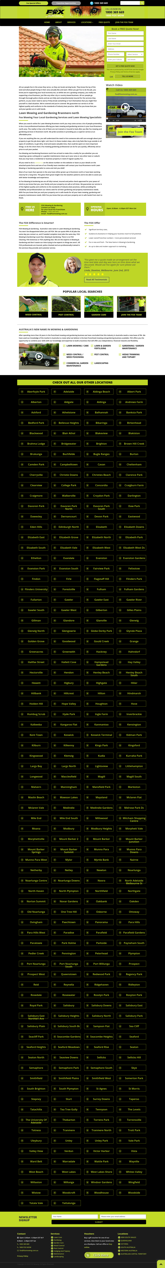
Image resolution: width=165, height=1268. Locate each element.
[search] (142, 3)
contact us (39, 163)
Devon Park (101, 516)
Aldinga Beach (101, 391)
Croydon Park (101, 495)
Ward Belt (36, 1161)
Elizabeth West (101, 547)
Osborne (101, 911)
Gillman (36, 620)
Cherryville (36, 474)
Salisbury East (134, 1005)
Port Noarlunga (36, 963)
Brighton (101, 443)
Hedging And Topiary (62, 1251)
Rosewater (68, 995)
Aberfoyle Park (36, 391)
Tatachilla (36, 1109)
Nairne (134, 859)
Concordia (101, 485)
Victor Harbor (101, 1151)
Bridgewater (68, 443)
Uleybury (36, 1140)
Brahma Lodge (36, 443)
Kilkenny (69, 745)
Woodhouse (101, 1192)
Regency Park (134, 974)
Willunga (68, 1182)
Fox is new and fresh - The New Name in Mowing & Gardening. (112, 242)
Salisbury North (101, 1015)
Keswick (69, 735)
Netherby (36, 870)
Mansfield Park (101, 787)
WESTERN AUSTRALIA (129, 1250)
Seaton (134, 1047)
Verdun (68, 1151)
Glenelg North (36, 631)
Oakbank (101, 901)
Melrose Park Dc (134, 807)
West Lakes (69, 1171)
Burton (134, 454)
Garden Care (59, 1243)
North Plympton (69, 891)
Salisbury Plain (36, 1026)
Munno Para (101, 849)
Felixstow (134, 568)
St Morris (134, 1088)
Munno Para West (36, 859)
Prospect (134, 963)
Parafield (101, 932)
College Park (68, 485)
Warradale (68, 1161)
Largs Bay (36, 766)
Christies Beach (101, 474)
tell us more (127, 76)
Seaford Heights (36, 1047)
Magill (101, 776)
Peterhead (101, 953)
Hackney (101, 651)
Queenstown (69, 974)
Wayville (134, 1161)
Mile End (36, 818)
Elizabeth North (101, 537)
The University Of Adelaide (36, 1121)
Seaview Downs (68, 1057)
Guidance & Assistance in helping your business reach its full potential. (115, 234)
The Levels (134, 1109)
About (58, 22)
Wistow (36, 1192)
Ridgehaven (101, 984)
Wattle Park (101, 1161)
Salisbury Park (134, 1015)
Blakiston (134, 433)
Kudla (101, 755)
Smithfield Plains (69, 1078)
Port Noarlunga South (68, 965)
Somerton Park (134, 1078)
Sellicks (101, 1057)
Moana (36, 828)
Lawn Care (58, 1237)
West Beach (36, 1171)
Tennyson (101, 1109)
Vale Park (134, 1140)
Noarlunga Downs (69, 880)
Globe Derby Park (101, 631)
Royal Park (36, 1005)
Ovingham (36, 922)
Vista (134, 1151)
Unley (68, 1140)
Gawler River (134, 599)
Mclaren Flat (134, 797)
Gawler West (69, 610)
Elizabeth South (36, 547)
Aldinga (101, 402)
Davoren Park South (101, 507)
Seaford (134, 1036)
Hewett (36, 683)
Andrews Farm (134, 402)
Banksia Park (134, 412)
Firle (68, 578)
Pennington (69, 953)
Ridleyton (134, 984)
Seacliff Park (36, 1036)
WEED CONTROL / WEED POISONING (75, 355)
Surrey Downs (101, 1099)
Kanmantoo (101, 724)
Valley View (36, 1151)
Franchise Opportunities (66, 3)
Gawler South (36, 610)
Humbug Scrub (36, 714)
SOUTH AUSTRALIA (128, 1247)
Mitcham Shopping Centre (134, 819)
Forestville (69, 589)
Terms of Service (129, 72)
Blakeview (101, 433)
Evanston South (68, 568)
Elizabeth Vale (68, 547)
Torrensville (134, 1119)
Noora (101, 880)
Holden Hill (36, 703)
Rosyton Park (134, 995)
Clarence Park (134, 474)
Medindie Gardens (101, 807)
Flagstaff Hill (101, 578)
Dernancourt (69, 516)
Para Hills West (36, 932)
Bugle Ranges (101, 454)
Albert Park (134, 391)
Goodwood (68, 641)
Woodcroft (68, 1192)
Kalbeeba (36, 724)
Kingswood (36, 755)
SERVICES (71, 22)
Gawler (69, 599)
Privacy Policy (115, 72)
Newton (101, 870)
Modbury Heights (101, 828)
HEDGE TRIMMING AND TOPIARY (131, 355)
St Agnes (101, 1088)
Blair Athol (68, 433)
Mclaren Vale (36, 807)
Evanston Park (36, 568)
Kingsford (134, 745)
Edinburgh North (69, 526)
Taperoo (134, 1099)
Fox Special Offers (33, 3)
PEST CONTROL (66, 314)
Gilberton (101, 610)
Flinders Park (134, 578)
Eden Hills (36, 526)
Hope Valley (69, 703)
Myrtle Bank (101, 859)
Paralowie (36, 943)
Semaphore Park (69, 1067)
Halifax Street (36, 662)
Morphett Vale (134, 828)
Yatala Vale (36, 1203)
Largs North (69, 766)
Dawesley (36, 516)
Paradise (69, 932)
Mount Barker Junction (134, 840)
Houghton (101, 703)
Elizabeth (101, 526)
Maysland (101, 797)
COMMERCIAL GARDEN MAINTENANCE (77, 364)
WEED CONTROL (33, 314)
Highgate (101, 683)
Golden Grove (36, 641)
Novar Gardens (69, 901)
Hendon (69, 672)
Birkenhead (134, 422)
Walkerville (69, 495)
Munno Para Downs (134, 851)
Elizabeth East (36, 537)
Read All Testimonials (96, 279)
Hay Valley (134, 662)
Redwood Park (101, 974)
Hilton (101, 693)
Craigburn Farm (134, 485)
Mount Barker (101, 839)
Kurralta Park (134, 755)
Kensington (134, 724)
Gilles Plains (134, 610)
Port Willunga (101, 963)
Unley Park (101, 1140)
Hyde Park (69, 714)
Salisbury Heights (68, 1015)
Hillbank (36, 693)
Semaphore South (101, 1067)
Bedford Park (36, 422)
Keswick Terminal (101, 735)
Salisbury (68, 1005)
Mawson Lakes (69, 797)
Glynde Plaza (134, 631)
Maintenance (59, 1254)
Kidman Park (134, 735)
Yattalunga (68, 1203)
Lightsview (101, 766)
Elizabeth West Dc (134, 547)
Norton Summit (36, 901)
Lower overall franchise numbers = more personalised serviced (112, 238)
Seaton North (36, 1057)
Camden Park (36, 464)
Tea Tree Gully (68, 1109)
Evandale (68, 558)
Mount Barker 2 (68, 839)
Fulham (101, 589)
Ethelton (36, 558)
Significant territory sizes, (98, 229)
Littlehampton (134, 766)
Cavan (101, 464)
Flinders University (36, 589)
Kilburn (36, 745)
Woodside (134, 1192)
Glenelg (134, 620)
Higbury (69, 683)
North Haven (36, 891)
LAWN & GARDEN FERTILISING (102, 347)
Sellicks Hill (134, 1057)
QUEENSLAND (126, 1241)
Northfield (101, 891)
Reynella (69, 984)
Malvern (36, 787)
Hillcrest (69, 693)
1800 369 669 (101, 3)
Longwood (36, 776)
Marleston (134, 787)
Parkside (101, 943)
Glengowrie (69, 631)
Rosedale (36, 995)
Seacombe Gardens (68, 1036)
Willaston (36, 1182)
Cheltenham (134, 464)
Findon (36, 578)
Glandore (68, 620)
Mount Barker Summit (68, 851)
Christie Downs (69, 474)
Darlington (134, 495)
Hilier (134, 683)
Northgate (134, 891)
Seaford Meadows (69, 1047)
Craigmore (36, 495)
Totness (36, 1130)
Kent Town (36, 735)
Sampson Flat (101, 1026)
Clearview (36, 485)
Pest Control (58, 1248)
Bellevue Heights (69, 422)
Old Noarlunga (36, 911)
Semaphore (36, 1067)
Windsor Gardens (101, 1182)
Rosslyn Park (101, 995)
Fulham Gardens (134, 589)
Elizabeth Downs (134, 526)
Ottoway (134, 911)
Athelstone (69, 412)
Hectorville (36, 672)
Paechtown (69, 922)
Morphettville (36, 839)
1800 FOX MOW (24, 1247)
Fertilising (57, 1240)
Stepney (36, 1099)
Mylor (68, 859)
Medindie (68, 807)
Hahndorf (134, 651)
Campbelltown (69, 464)
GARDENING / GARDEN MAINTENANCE (133, 347)
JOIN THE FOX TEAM (124, 22)
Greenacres (36, 651)
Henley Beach (101, 672)
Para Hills (134, 922)
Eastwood (134, 516)
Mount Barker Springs (36, 851)
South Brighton (36, 1088)
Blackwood (36, 433)
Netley (69, 870)
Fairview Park (101, 568)
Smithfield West (101, 1078)
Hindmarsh (134, 693)
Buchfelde (69, 454)
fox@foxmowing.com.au (27, 1250)
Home (47, 22)
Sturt (69, 1099)
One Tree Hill (69, 911)
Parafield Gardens (134, 932)
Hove (134, 703)
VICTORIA (124, 1244)
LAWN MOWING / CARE (77, 345)
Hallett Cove (68, 662)
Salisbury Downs (101, 1005)
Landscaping (59, 1256)
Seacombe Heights (101, 1036)
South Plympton (68, 1088)
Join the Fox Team (130, 132)
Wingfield (134, 1182)
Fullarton (36, 599)
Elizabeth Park (134, 537)
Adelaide (68, 391)
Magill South (134, 776)
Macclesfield (68, 776)
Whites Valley (134, 1171)
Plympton (134, 953)
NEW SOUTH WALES (128, 1237)
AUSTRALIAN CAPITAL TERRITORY (133, 1254)
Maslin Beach (36, 797)
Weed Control (59, 1245)
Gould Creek (101, 641)
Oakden (134, 901)
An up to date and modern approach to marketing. (107, 246)
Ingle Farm (101, 714)
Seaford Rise (101, 1047)
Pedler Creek (36, 953)
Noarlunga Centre (36, 880)
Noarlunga (134, 870)
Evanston (101, 558)
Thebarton (68, 1119)
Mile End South (69, 818)
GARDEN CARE (98, 314)
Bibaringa (101, 422)
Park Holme (69, 943)
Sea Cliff (134, 1026)
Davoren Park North (68, 507)
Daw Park (134, 506)
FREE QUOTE (104, 22)
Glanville (101, 620)
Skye (134, 1067)
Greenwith (68, 651)
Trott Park (134, 1130)
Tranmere (69, 1130)
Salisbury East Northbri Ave (36, 1017)
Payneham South (134, 943)
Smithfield (36, 1078)
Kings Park (101, 745)
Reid (36, 984)
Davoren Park (36, 506)
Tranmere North (101, 1130)
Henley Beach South (134, 674)
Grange (134, 641)
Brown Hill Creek (134, 443)
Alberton (36, 402)
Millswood (101, 818)
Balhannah (101, 412)
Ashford (36, 412)
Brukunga (36, 454)
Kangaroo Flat (68, 724)
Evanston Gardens (134, 558)
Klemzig (69, 755)
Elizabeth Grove (68, 537)
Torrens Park (101, 1119)
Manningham (69, 787)
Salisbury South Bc (69, 1026)
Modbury (68, 828)
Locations (87, 22)
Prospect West (36, 974)
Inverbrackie (134, 714)
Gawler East (101, 599)
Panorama (101, 922)
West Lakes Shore (101, 1171)
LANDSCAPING (101, 363)
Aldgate (68, 402)
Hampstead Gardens (101, 663)
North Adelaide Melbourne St (134, 882)
